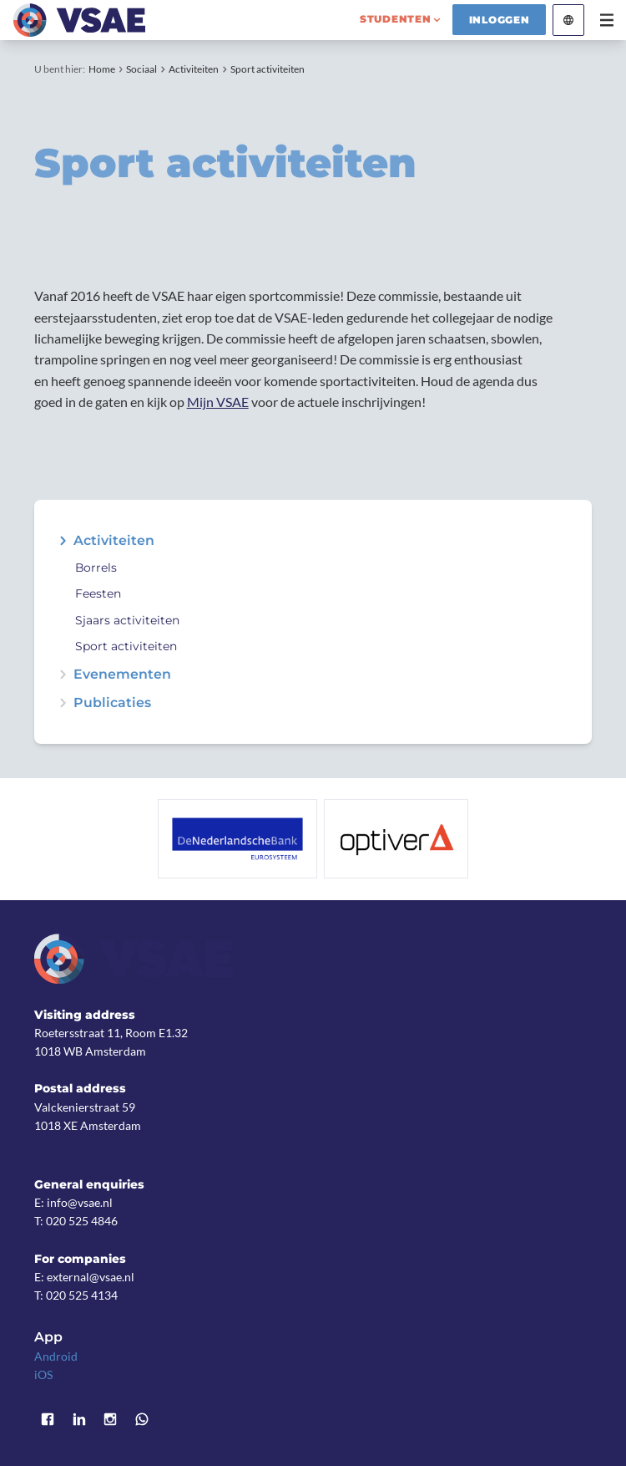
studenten (396, 19)
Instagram (111, 1419)
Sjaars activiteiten (127, 620)
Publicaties (112, 702)
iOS (43, 1374)
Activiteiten (194, 69)
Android (56, 1356)
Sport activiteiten (267, 69)
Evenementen (122, 674)
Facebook (47, 1419)
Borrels (96, 568)
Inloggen (499, 19)
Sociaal (141, 69)
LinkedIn (79, 1419)
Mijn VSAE (218, 402)
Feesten (98, 594)
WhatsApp (142, 1419)
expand (62, 540)
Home (101, 69)
